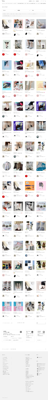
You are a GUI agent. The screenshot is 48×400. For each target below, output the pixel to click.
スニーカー (19, 15)
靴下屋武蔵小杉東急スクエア (8, 15)
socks (14, 15)
